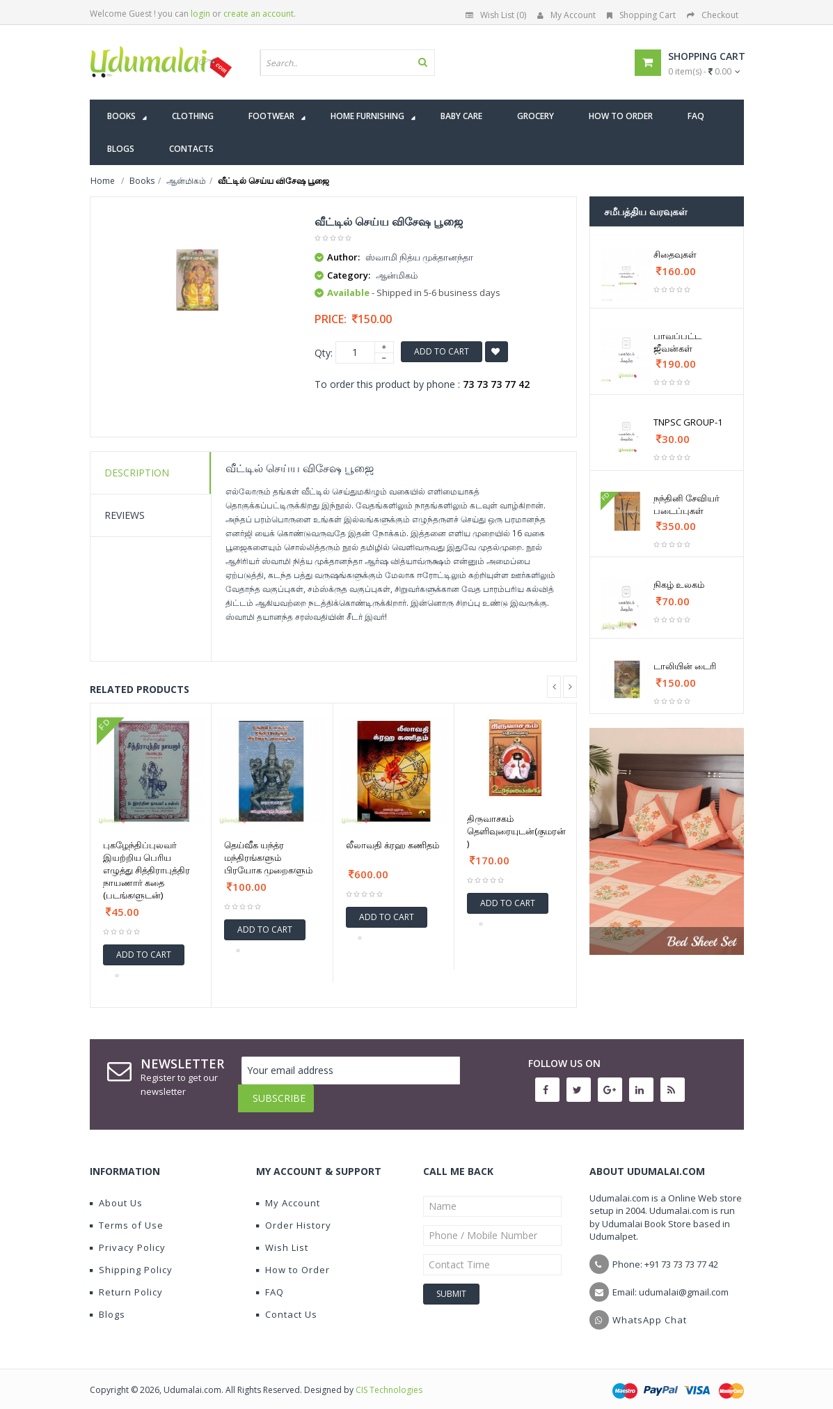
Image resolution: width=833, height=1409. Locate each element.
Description (136, 472)
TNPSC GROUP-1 (687, 422)
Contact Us (286, 1304)
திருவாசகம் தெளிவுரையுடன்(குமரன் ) (516, 831)
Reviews (124, 515)
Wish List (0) (496, 15)
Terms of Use (127, 1214)
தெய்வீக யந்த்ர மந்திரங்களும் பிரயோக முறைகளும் (268, 857)
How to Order (293, 1259)
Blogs (107, 1304)
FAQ (270, 1281)
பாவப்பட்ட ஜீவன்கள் (677, 342)
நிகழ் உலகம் (678, 584)
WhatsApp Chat (649, 1309)
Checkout (712, 15)
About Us (116, 1192)
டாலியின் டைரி (684, 666)
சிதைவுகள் (675, 254)
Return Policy (126, 1281)
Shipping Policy (131, 1259)
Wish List (282, 1237)
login (200, 14)
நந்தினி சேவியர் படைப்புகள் (686, 504)
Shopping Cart (641, 15)
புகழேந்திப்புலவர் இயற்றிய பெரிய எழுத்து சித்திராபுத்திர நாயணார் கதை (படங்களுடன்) (146, 870)
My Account (566, 15)
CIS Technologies (389, 1379)
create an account (258, 14)
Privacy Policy (128, 1237)
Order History (293, 1214)
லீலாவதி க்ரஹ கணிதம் (392, 845)
